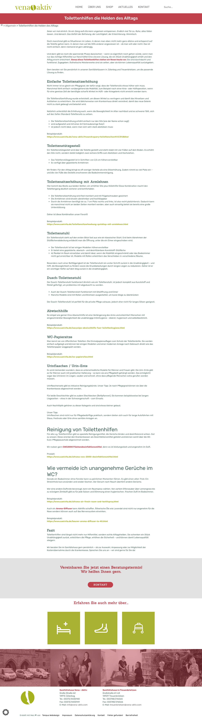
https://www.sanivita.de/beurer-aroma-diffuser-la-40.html (77, 521)
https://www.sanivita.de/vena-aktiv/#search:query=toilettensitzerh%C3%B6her (88, 137)
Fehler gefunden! (115, 715)
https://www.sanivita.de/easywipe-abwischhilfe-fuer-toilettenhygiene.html (86, 328)
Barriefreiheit (132, 715)
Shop (109, 6)
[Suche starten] (177, 7)
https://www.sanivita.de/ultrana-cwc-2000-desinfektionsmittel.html (82, 457)
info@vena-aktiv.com (77, 705)
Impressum (67, 715)
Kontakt (144, 6)
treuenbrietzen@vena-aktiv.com (125, 705)
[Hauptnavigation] (125, 6)
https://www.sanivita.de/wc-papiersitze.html (70, 357)
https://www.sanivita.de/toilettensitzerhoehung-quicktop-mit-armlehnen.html (87, 224)
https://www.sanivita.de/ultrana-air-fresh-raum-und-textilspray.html (83, 501)
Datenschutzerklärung (85, 715)
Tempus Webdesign (51, 715)
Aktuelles (125, 6)
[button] (5, 712)
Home (79, 6)
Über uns (94, 6)
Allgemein (10, 25)
